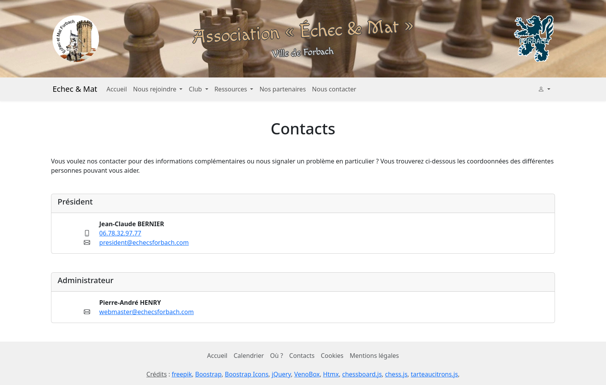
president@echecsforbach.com (144, 242)
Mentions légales (374, 355)
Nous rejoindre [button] (155, 89)
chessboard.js (362, 374)
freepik (182, 374)
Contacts (302, 355)
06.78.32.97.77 (120, 233)
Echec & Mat (75, 89)
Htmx (331, 374)
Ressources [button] (231, 89)
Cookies (332, 355)
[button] (544, 89)
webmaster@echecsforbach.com (146, 312)
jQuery (281, 374)
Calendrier (249, 355)
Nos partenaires (282, 89)
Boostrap (208, 374)
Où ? (276, 355)
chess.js (396, 374)
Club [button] (196, 89)
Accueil (117, 89)
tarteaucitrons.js (434, 374)
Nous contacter (334, 89)
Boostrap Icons (247, 374)
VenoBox (307, 374)
